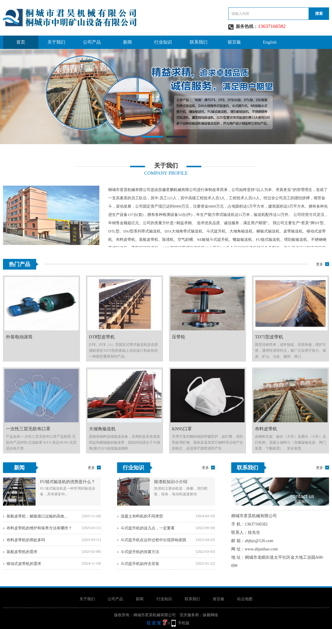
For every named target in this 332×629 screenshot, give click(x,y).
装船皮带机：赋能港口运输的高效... (37, 516)
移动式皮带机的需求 (24, 563)
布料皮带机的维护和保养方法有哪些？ (39, 528)
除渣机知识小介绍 (170, 482)
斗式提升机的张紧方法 (140, 552)
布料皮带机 (266, 428)
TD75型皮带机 (269, 337)
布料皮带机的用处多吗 (26, 540)
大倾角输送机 (102, 428)
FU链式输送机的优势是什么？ (67, 482)
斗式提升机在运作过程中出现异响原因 (153, 540)
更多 (319, 264)
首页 (20, 42)
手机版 (183, 623)
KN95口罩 (182, 428)
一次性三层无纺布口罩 (28, 428)
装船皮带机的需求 (22, 552)
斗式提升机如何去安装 (140, 563)
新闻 (127, 42)
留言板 (234, 42)
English (270, 42)
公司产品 (92, 42)
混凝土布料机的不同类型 (142, 516)
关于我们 (56, 42)
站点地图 (245, 599)
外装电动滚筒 (19, 337)
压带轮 (178, 337)
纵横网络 (210, 615)
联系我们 (199, 42)
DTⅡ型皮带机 (102, 337)
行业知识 (163, 42)
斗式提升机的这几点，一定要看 (148, 528)
